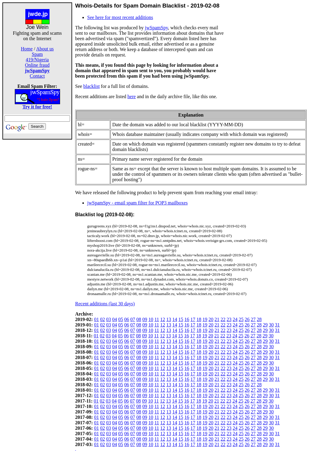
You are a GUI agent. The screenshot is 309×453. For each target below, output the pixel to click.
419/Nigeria (37, 59)
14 (174, 319)
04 (114, 319)
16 (186, 319)
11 (156, 319)
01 (96, 319)
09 (144, 319)
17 (192, 319)
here (131, 96)
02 (102, 319)
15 (180, 319)
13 (168, 319)
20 (211, 319)
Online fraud (37, 65)
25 (241, 319)
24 (235, 319)
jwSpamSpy (156, 27)
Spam (37, 54)
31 (277, 324)
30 (271, 324)
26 (247, 319)
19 (204, 319)
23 (229, 319)
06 (126, 319)
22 (223, 319)
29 (265, 324)
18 (198, 319)
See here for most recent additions (120, 17)
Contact (37, 76)
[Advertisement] (37, 230)
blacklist (91, 86)
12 (162, 319)
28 (259, 319)
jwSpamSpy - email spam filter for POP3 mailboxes (137, 202)
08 (138, 319)
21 (217, 319)
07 (132, 319)
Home (27, 48)
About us (45, 48)
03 (108, 319)
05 (120, 319)
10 (150, 319)
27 (253, 319)
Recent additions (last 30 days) (105, 303)
